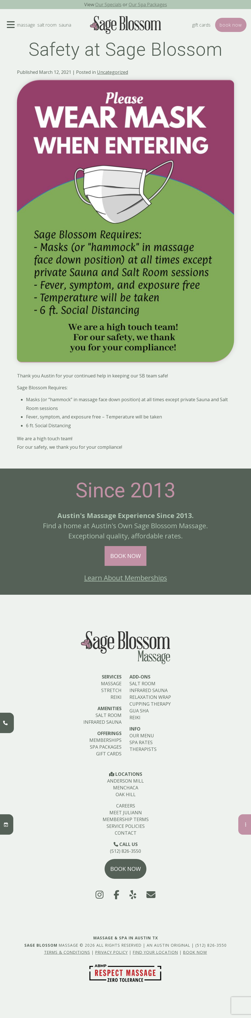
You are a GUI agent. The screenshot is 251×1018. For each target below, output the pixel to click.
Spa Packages (106, 747)
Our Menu (141, 736)
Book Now (125, 556)
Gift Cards (201, 25)
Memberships (105, 740)
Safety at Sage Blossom (125, 49)
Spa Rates (141, 742)
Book (231, 25)
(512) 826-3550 (125, 851)
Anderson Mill (125, 781)
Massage (26, 25)
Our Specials (108, 4)
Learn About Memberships (125, 577)
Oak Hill (126, 794)
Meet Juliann (125, 812)
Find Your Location (155, 952)
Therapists (143, 749)
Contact (126, 833)
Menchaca (125, 788)
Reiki (116, 697)
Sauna (65, 25)
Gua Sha (139, 711)
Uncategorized (112, 72)
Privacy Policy (111, 952)
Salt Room (47, 25)
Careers (125, 806)
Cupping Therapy (150, 704)
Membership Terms (126, 819)
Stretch (111, 690)
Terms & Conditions (67, 952)
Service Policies (126, 826)
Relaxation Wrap (150, 697)
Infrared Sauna (102, 722)
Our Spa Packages (148, 4)
